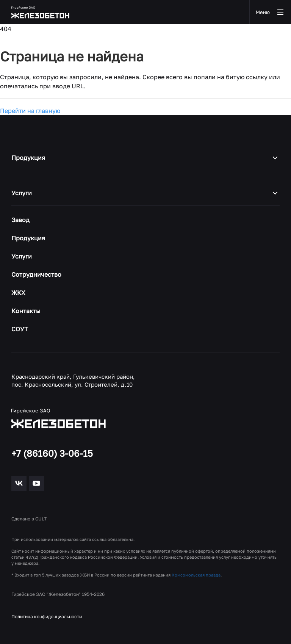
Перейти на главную (30, 110)
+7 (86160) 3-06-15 (52, 453)
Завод (20, 220)
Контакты (26, 311)
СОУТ (19, 329)
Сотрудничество (36, 274)
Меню (270, 12)
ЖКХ (18, 292)
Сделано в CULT (29, 519)
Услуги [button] (145, 192)
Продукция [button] (145, 157)
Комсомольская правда (196, 574)
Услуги (21, 256)
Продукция (28, 238)
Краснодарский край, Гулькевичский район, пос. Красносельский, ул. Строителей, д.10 (73, 380)
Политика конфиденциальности (46, 616)
